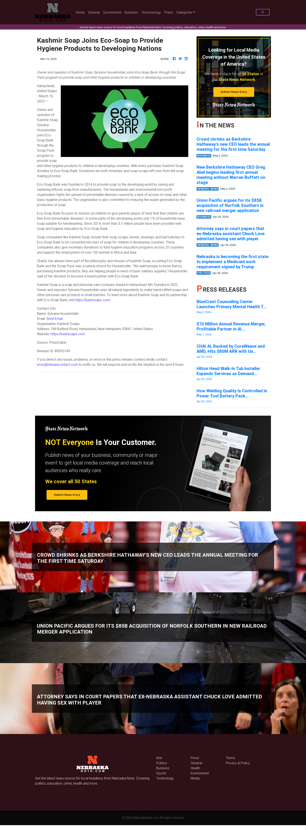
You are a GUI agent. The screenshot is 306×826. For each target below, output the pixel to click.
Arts (159, 758)
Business (131, 12)
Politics (161, 763)
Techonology (151, 12)
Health (195, 768)
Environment (200, 773)
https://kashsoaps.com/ (93, 300)
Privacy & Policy (238, 763)
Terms (230, 758)
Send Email (54, 318)
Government (112, 12)
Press (168, 12)
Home (81, 12)
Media (195, 778)
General (94, 12)
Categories (184, 12)
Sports (161, 773)
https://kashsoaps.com (68, 334)
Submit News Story (234, 92)
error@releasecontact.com (57, 364)
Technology (165, 778)
